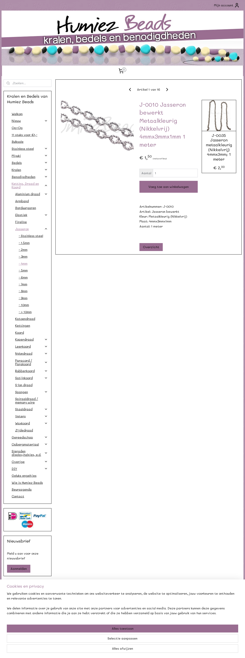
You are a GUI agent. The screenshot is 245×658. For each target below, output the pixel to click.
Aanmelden (19, 568)
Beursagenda (22, 489)
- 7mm (23, 284)
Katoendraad (25, 319)
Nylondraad (31, 353)
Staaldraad (31, 409)
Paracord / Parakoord (31, 362)
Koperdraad (31, 339)
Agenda (74, 602)
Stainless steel (30, 149)
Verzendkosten (26, 607)
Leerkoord (31, 346)
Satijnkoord (31, 378)
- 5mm (23, 270)
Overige (30, 462)
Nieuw (30, 121)
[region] (93, 640)
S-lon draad (24, 385)
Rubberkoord (31, 371)
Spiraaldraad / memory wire (26, 400)
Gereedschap (30, 437)
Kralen (30, 170)
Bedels (30, 163)
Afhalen (74, 607)
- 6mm (23, 277)
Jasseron (31, 229)
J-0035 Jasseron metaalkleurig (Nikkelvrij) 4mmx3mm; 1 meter (219, 147)
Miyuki (30, 156)
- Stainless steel (31, 236)
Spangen (31, 392)
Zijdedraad (24, 430)
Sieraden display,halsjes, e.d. (30, 452)
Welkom (17, 114)
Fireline (21, 222)
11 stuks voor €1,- (24, 135)
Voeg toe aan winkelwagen (168, 187)
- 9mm (23, 298)
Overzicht (151, 247)
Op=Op (17, 128)
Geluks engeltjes (24, 475)
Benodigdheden (30, 177)
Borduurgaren (25, 208)
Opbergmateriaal (30, 444)
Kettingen (22, 325)
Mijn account (227, 5)
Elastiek (31, 215)
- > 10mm (25, 312)
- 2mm (23, 249)
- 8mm (23, 291)
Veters (31, 416)
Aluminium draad (31, 194)
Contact (18, 496)
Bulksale (18, 141)
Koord (19, 332)
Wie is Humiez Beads (27, 482)
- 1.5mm (24, 243)
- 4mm (23, 263)
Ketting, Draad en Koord (30, 185)
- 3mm (23, 256)
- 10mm (24, 305)
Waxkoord (31, 423)
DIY (30, 469)
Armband (22, 201)
